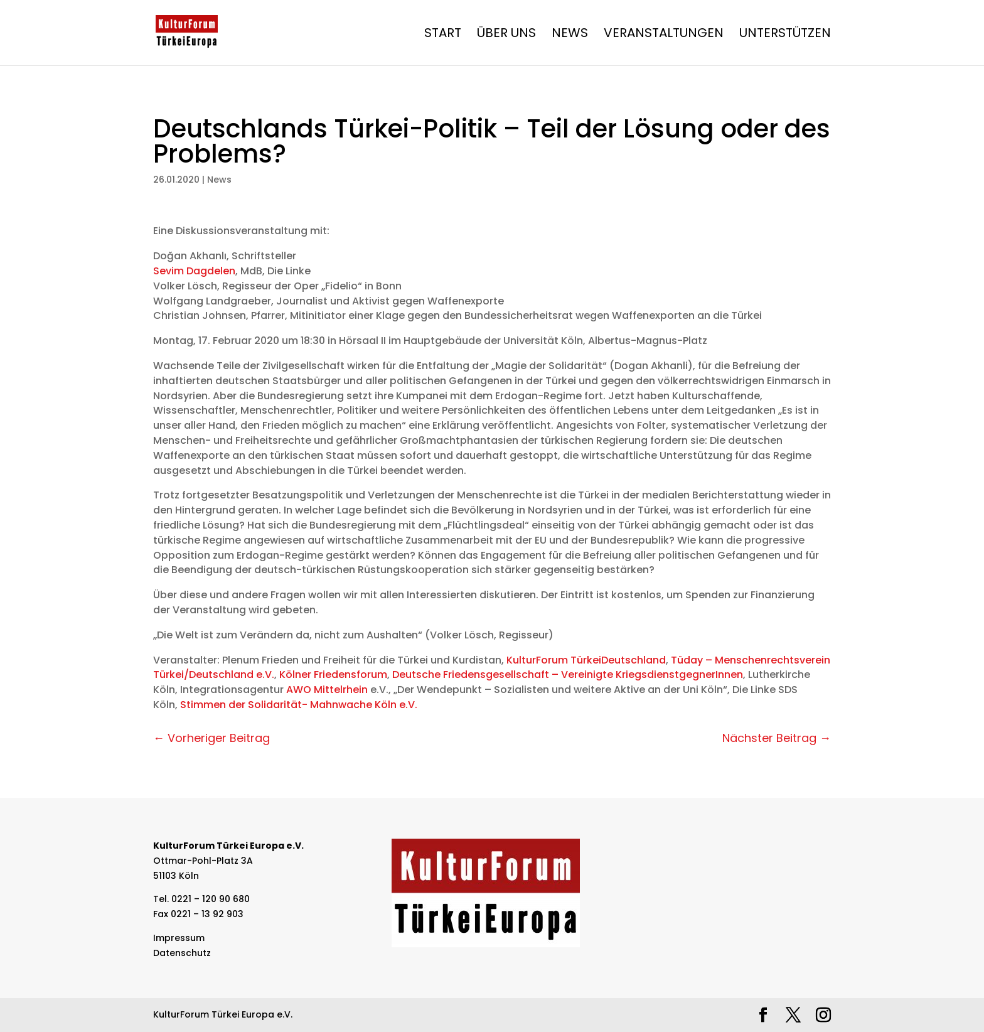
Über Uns (506, 34)
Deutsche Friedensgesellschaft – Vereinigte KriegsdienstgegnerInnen (567, 674)
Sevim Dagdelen (194, 271)
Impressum (179, 938)
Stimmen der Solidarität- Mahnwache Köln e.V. (298, 704)
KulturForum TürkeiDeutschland (586, 660)
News (570, 34)
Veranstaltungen (664, 34)
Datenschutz (182, 953)
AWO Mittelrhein (327, 689)
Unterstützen (785, 34)
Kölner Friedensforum (333, 674)
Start (442, 34)
